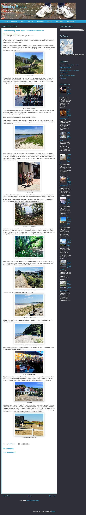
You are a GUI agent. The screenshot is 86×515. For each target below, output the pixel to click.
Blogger (53, 511)
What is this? (40, 21)
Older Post (52, 496)
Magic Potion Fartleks (65, 67)
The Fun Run (63, 78)
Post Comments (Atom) (33, 500)
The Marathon (70, 21)
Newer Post (6, 496)
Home (21, 21)
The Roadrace (59, 21)
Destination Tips (64, 72)
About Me (49, 21)
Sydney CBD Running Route (69, 242)
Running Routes (14, 7)
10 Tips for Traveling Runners (67, 75)
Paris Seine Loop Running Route (69, 201)
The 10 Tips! (30, 21)
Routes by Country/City (11, 21)
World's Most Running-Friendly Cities (69, 70)
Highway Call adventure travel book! (69, 65)
